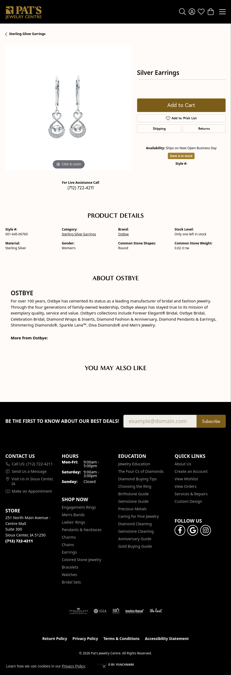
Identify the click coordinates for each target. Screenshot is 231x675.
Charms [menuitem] (69, 537)
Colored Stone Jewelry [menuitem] (81, 559)
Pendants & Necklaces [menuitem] (82, 529)
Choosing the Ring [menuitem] (135, 486)
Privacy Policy (85, 638)
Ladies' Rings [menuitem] (73, 522)
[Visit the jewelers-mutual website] (134, 611)
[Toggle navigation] (222, 12)
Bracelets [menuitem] (70, 567)
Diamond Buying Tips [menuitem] (137, 478)
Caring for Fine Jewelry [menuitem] (138, 516)
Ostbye (123, 234)
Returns (204, 128)
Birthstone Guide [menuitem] (133, 493)
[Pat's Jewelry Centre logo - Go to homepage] (23, 12)
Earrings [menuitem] (69, 552)
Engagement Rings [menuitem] (79, 507)
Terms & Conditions (121, 638)
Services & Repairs (191, 493)
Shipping (159, 128)
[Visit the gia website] (100, 611)
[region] (68, 108)
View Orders (185, 486)
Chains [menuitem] (68, 544)
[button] (182, 11)
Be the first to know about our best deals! (62, 421)
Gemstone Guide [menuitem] (133, 501)
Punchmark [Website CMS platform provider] (125, 664)
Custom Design (188, 501)
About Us (183, 463)
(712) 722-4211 (80, 187)
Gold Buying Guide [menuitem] (135, 546)
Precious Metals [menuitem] (132, 508)
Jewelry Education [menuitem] (134, 463)
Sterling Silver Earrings (27, 34)
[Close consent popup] (104, 666)
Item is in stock (181, 156)
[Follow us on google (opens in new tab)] (192, 530)
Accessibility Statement (167, 638)
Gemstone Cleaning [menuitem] (136, 531)
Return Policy (54, 638)
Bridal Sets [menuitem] (71, 582)
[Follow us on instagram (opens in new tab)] (205, 530)
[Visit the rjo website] (116, 611)
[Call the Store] (19, 540)
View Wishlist (186, 478)
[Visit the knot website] (155, 611)
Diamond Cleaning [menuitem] (135, 523)
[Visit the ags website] (78, 611)
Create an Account (191, 471)
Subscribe (211, 421)
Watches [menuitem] (69, 574)
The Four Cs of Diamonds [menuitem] (141, 471)
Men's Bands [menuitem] (73, 514)
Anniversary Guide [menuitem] (135, 538)
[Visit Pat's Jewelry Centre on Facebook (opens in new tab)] (180, 530)
